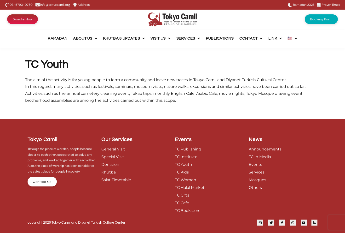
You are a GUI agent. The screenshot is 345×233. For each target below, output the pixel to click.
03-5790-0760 (21, 5)
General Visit (113, 149)
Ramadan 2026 (304, 5)
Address (84, 5)
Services (256, 172)
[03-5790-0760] (7, 5)
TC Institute (186, 157)
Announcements (265, 149)
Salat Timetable (116, 180)
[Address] (75, 5)
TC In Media (260, 157)
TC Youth (183, 164)
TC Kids (182, 172)
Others (255, 187)
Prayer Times (331, 5)
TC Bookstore (188, 210)
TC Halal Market (190, 187)
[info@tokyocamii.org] (37, 5)
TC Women (185, 180)
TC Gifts (182, 195)
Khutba (108, 172)
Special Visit (112, 157)
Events (255, 164)
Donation (110, 164)
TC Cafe (182, 203)
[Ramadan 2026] (290, 5)
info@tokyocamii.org (55, 5)
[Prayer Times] (318, 5)
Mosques (257, 180)
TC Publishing (188, 149)
